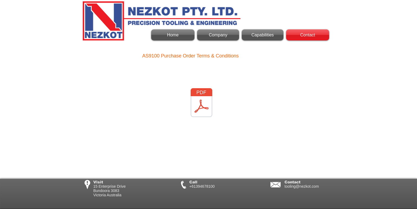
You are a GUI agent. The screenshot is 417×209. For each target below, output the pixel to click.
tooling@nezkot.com (301, 186)
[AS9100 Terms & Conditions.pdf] (201, 103)
